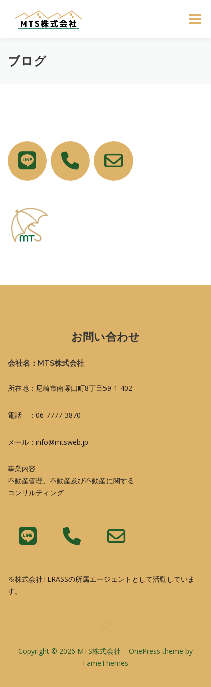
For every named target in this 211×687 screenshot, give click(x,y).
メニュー (194, 19)
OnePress (144, 651)
